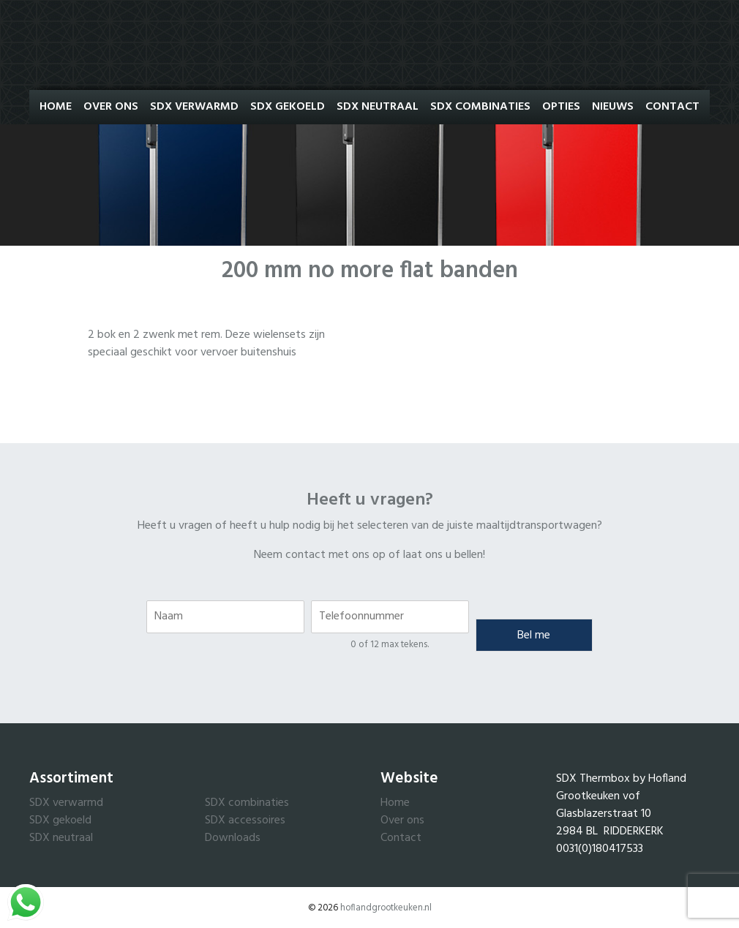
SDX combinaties (247, 802)
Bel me (533, 635)
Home (56, 106)
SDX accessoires (245, 820)
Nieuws (613, 106)
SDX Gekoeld (287, 106)
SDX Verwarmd (194, 106)
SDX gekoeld (60, 820)
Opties (561, 106)
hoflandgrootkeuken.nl (386, 908)
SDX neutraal (61, 838)
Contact (672, 106)
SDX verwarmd (66, 802)
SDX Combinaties (480, 106)
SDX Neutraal (378, 106)
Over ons (110, 106)
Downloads (232, 838)
